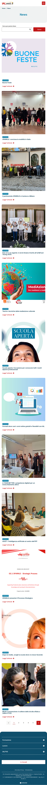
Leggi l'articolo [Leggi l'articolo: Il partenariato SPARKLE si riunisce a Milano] (8, 199)
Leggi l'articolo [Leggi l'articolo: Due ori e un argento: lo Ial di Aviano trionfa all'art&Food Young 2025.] (8, 258)
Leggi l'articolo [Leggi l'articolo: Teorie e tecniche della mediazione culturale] (8, 314)
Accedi (23, 762)
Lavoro (23, 746)
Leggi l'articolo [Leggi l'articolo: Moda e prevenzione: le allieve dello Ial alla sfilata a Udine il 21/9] (8, 716)
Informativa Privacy (19, 770)
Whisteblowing (28, 770)
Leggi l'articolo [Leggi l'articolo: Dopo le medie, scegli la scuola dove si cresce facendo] (8, 658)
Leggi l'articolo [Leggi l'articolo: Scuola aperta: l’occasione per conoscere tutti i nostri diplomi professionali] (8, 373)
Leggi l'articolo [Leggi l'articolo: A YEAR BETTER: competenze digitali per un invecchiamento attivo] (8, 488)
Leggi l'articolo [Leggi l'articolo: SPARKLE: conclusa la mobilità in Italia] (8, 143)
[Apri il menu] (43, 3)
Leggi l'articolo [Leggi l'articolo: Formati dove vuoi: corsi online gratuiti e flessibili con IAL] (8, 429)
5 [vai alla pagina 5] (33, 723)
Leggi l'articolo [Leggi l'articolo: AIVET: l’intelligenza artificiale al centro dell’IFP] (8, 545)
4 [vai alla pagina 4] (28, 723)
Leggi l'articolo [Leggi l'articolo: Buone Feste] (8, 86)
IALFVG (23, 752)
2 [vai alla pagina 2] (18, 723)
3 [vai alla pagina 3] (23, 723)
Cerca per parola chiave (9, 26)
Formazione (23, 740)
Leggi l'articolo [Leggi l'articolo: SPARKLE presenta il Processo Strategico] (8, 601)
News (9, 8)
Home (3, 8)
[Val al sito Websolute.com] (23, 783)
